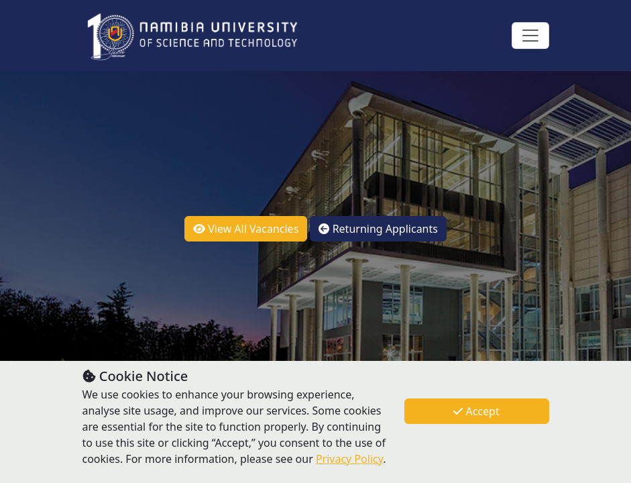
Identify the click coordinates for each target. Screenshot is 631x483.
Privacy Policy (349, 458)
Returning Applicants (378, 228)
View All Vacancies (245, 228)
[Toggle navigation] (530, 35)
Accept (476, 411)
